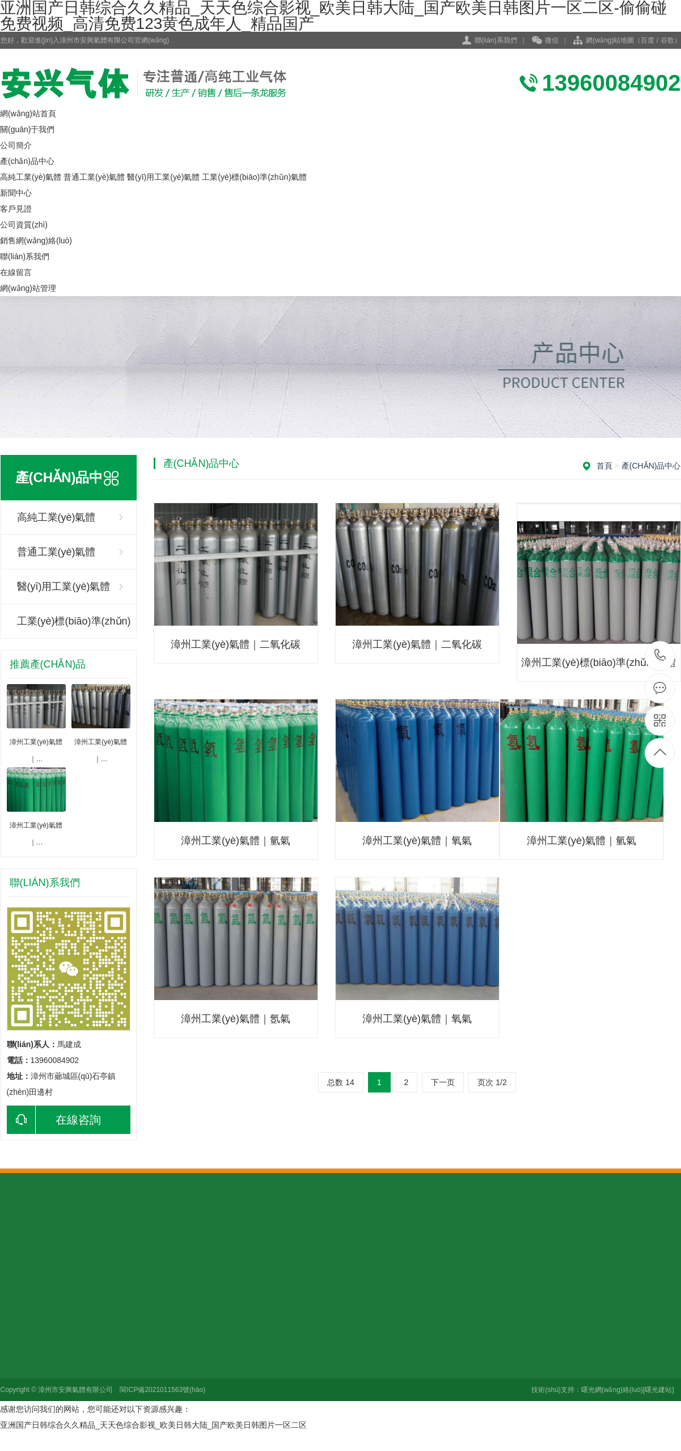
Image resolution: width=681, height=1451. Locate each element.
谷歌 (667, 40)
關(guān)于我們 (27, 129)
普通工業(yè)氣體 (94, 177)
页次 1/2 (491, 1082)
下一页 (443, 1082)
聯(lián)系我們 (496, 40)
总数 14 (340, 1082)
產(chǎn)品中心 (27, 161)
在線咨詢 (54, 1120)
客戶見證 (16, 208)
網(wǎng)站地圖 (610, 40)
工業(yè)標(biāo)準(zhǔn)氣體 (254, 177)
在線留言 (16, 272)
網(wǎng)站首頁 (28, 113)
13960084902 (660, 655)
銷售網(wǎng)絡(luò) (36, 240)
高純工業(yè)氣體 (30, 177)
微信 (545, 41)
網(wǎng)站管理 (28, 288)
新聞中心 (16, 192)
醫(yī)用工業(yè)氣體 (163, 177)
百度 (647, 40)
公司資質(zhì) (24, 224)
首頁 (604, 465)
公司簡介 (16, 145)
